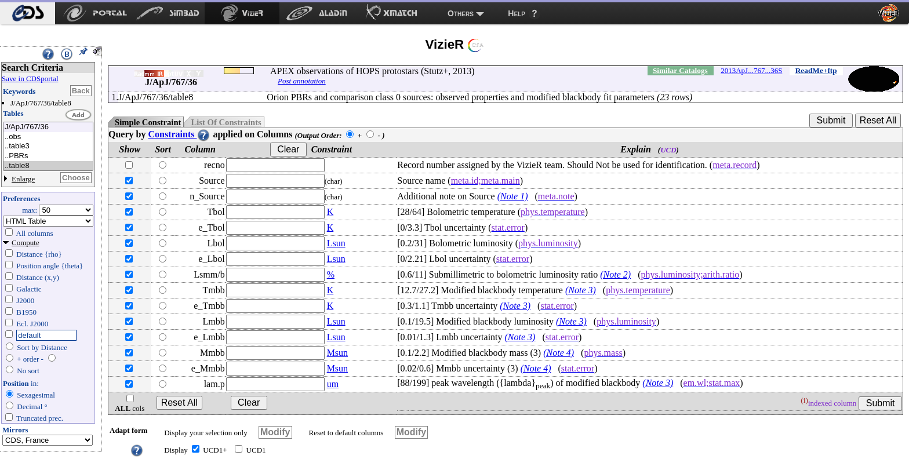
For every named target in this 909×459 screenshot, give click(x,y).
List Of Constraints (226, 122)
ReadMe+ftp (816, 70)
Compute (25, 242)
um (333, 384)
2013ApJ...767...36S (751, 70)
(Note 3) (580, 290)
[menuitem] (27, 13)
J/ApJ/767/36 (48, 127)
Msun (337, 353)
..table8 (48, 166)
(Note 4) (558, 353)
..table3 (48, 146)
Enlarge (23, 178)
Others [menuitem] (461, 13)
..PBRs (48, 156)
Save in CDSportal (30, 78)
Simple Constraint (148, 122)
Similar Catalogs (680, 70)
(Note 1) (512, 196)
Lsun (336, 243)
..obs (48, 137)
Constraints (179, 134)
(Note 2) (615, 274)
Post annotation (302, 80)
